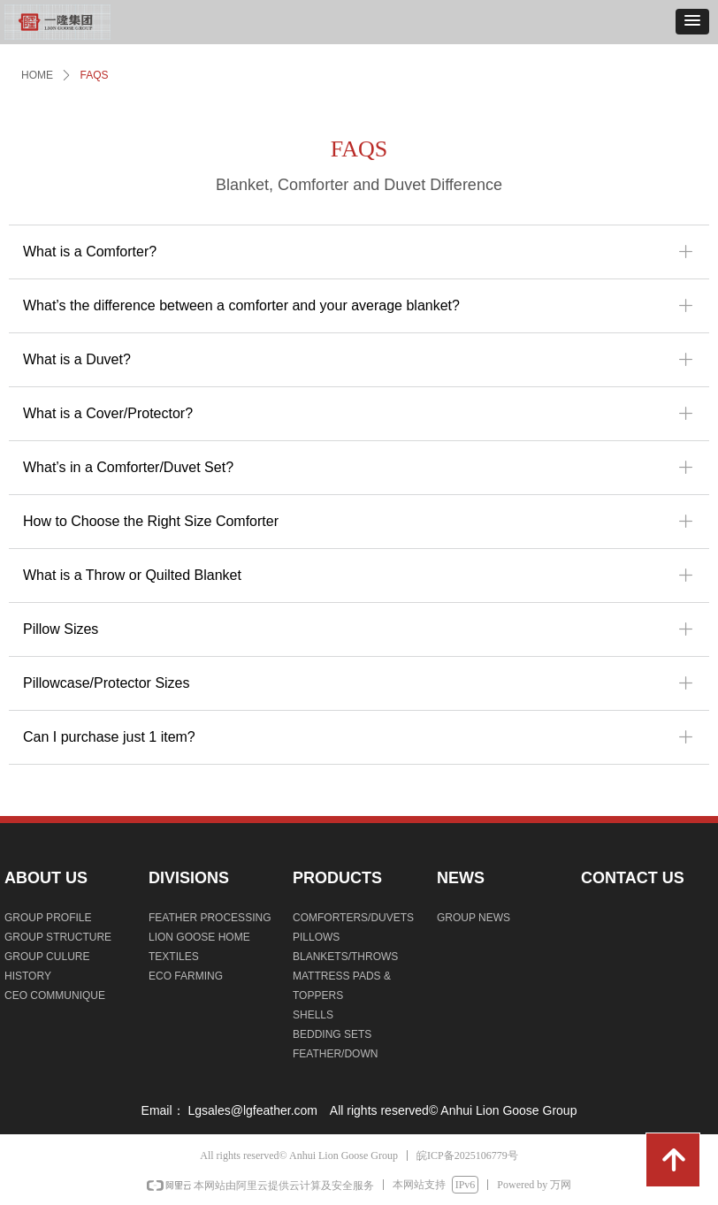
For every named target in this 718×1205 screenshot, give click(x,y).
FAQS (94, 75)
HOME (37, 75)
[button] (692, 21)
